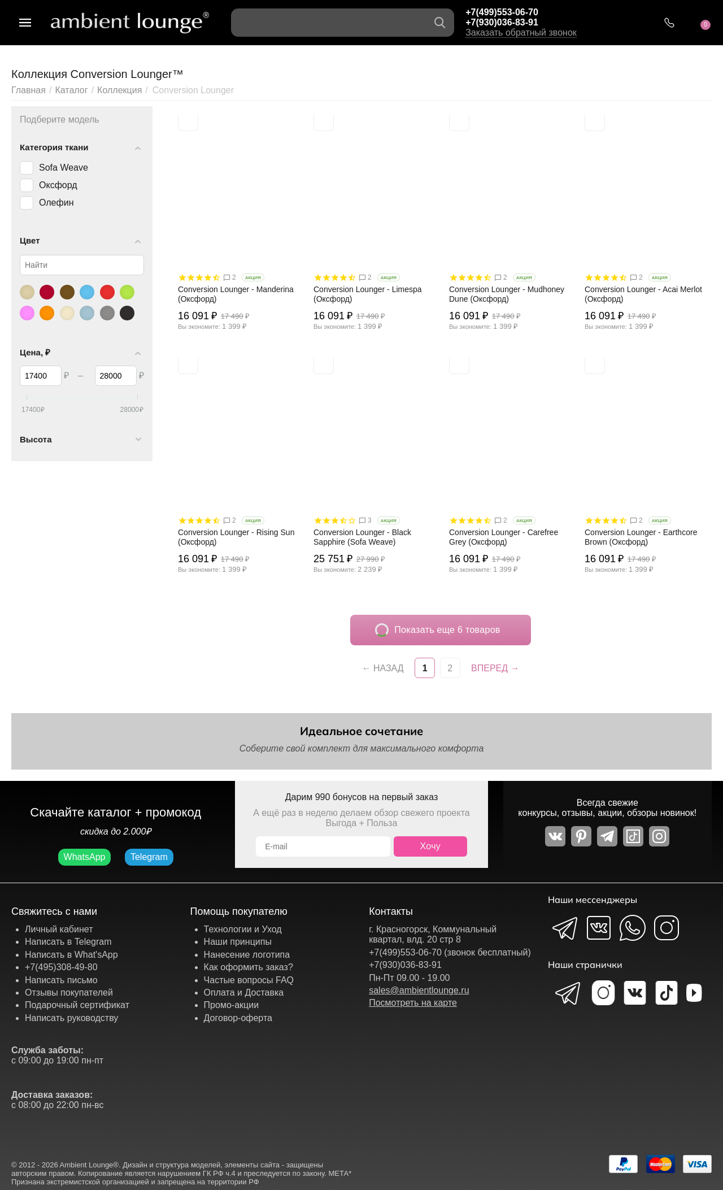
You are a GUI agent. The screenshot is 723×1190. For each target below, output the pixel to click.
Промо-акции (231, 1005)
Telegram (149, 857)
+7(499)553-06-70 (501, 12)
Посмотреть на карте (413, 1002)
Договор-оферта (238, 1018)
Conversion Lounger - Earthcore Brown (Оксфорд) (641, 537)
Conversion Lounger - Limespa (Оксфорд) (367, 294)
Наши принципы (238, 941)
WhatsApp (85, 857)
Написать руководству (71, 1018)
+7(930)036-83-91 (501, 22)
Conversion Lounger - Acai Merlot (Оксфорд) (643, 294)
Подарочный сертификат (77, 1005)
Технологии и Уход (243, 929)
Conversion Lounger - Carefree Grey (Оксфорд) (503, 537)
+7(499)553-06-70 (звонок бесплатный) (450, 952)
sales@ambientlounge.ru (419, 990)
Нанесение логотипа (247, 954)
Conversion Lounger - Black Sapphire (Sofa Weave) (362, 537)
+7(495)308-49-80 (61, 967)
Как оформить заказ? (248, 967)
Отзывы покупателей (69, 992)
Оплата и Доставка (244, 992)
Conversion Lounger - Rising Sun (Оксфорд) (236, 537)
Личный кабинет (59, 929)
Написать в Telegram (68, 941)
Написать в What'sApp (71, 954)
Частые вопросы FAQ (249, 980)
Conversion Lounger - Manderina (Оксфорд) (236, 294)
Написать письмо (61, 980)
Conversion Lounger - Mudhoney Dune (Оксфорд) (506, 294)
